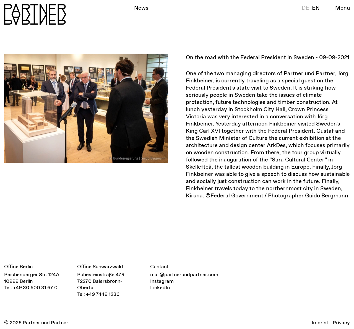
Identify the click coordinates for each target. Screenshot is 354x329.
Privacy (341, 322)
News (141, 8)
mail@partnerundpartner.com (184, 274)
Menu (342, 7)
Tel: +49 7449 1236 (98, 294)
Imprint (320, 322)
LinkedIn (160, 287)
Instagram (162, 281)
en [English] (316, 7)
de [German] (305, 7)
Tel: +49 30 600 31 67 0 (31, 287)
